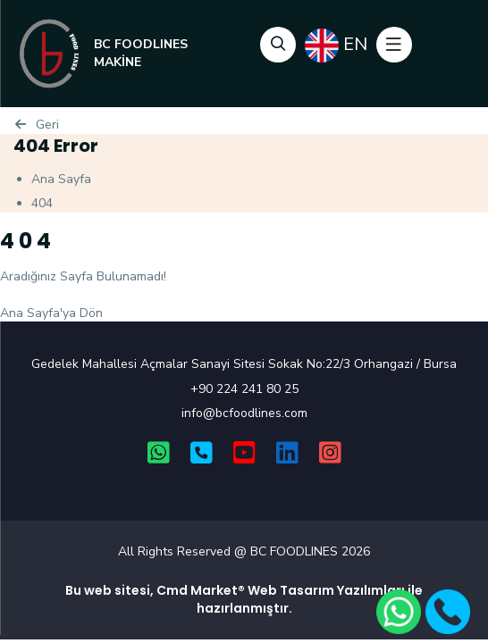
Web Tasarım (291, 590)
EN (336, 46)
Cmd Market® (200, 590)
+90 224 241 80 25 (244, 388)
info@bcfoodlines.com (244, 413)
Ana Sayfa (61, 179)
